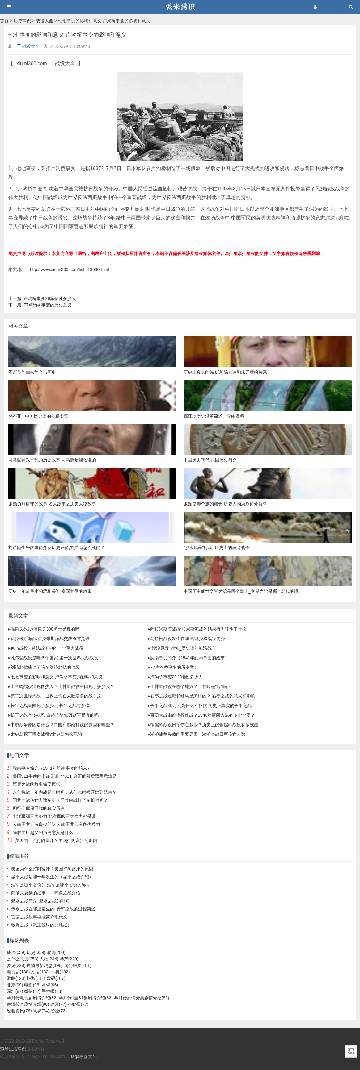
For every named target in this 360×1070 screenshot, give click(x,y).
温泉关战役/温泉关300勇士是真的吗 (45, 629)
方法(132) (40, 971)
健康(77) (58, 1004)
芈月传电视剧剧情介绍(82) (32, 997)
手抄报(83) (52, 991)
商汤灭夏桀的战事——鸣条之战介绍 (45, 892)
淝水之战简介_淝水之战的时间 (40, 900)
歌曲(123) (16, 978)
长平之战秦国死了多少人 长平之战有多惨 (50, 705)
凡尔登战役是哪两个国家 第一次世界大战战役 (54, 657)
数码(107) (56, 978)
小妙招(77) (78, 1004)
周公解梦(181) (77, 965)
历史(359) (36, 952)
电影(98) (32, 984)
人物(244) (49, 958)
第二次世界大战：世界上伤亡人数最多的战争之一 (58, 695)
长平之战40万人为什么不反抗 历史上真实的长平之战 (200, 705)
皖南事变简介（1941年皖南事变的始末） (189, 657)
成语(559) (16, 952)
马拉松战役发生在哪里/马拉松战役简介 (187, 638)
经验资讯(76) (19, 1010)
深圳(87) (15, 991)
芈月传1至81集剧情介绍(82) (85, 997)
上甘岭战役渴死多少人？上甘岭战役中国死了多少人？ (62, 686)
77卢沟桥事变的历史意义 (40, 304)
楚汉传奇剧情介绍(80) (28, 1004)
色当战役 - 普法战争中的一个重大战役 (47, 648)
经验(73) (58, 1010)
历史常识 (22, 20)
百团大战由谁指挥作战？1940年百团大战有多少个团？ (202, 715)
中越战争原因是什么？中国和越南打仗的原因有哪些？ (62, 724)
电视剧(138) (18, 971)
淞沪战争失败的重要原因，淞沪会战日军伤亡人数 (197, 734)
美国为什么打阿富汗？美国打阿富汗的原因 (56, 840)
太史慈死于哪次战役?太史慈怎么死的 (46, 734)
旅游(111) (36, 978)
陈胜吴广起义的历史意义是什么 (43, 832)
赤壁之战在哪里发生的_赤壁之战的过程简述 (53, 908)
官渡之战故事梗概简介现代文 (39, 916)
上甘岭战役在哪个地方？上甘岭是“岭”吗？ (190, 686)
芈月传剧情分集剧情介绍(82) (141, 997)
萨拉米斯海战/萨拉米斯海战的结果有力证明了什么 (198, 629)
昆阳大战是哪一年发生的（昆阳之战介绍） (52, 876)
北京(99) (15, 984)
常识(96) (50, 984)
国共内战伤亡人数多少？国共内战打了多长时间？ (60, 800)
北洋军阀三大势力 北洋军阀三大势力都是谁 (54, 816)
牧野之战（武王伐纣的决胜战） (41, 924)
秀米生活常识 (13, 1048)
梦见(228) (16, 965)
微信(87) (32, 991)
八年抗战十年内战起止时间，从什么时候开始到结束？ (64, 792)
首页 (4, 20)
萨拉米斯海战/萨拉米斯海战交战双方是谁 (50, 638)
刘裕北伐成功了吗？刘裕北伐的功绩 (45, 667)
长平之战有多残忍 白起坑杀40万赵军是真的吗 (55, 715)
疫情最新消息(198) (45, 965)
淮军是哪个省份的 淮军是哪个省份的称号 (50, 884)
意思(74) (41, 1010)
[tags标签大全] (84, 1056)
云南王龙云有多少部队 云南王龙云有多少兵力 (56, 824)
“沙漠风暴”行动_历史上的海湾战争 (183, 648)
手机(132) (60, 971)
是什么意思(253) (23, 958)
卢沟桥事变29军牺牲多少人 (42, 298)
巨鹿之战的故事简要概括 (36, 784)
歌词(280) (56, 952)
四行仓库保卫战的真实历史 (39, 808)
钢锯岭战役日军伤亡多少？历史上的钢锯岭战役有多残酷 (204, 724)
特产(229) (69, 958)
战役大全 (44, 20)
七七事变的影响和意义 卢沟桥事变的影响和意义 (57, 676)
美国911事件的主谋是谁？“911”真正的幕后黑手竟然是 (64, 776)
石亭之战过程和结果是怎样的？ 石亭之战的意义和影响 (202, 695)
